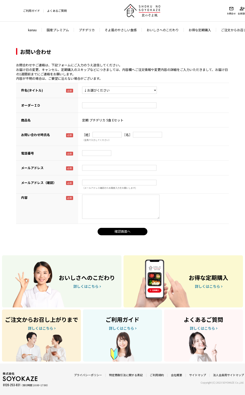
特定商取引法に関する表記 (126, 375)
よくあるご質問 (57, 11)
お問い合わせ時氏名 (35, 134)
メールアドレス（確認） (38, 182)
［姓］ (87, 134)
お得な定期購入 (200, 29)
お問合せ (231, 10)
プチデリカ (87, 29)
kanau (32, 29)
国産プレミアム (58, 29)
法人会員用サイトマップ (228, 375)
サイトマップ (197, 375)
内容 (24, 197)
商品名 (26, 120)
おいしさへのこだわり (163, 29)
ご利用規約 (157, 375)
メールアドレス (32, 167)
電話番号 (27, 153)
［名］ (127, 134)
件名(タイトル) (32, 90)
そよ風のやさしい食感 (121, 29)
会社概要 (176, 375)
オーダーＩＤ (30, 105)
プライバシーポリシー (88, 375)
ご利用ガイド (31, 11)
